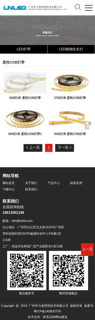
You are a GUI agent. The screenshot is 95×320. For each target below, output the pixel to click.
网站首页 (9, 183)
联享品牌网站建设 (55, 317)
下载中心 (9, 189)
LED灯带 (24, 49)
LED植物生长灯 (71, 49)
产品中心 (54, 183)
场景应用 (76, 183)
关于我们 (31, 183)
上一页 (87, 249)
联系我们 (31, 189)
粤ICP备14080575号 (47, 311)
